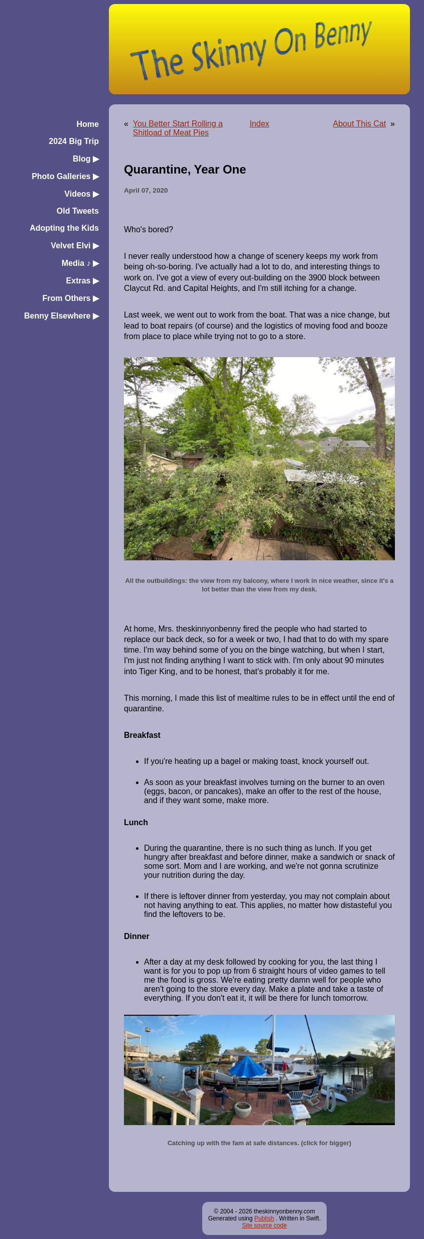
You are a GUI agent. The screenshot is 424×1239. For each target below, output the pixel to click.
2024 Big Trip (74, 141)
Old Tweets (78, 211)
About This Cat (359, 123)
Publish (264, 1218)
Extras (82, 280)
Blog (86, 158)
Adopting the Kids (64, 228)
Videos (81, 194)
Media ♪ (80, 263)
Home (88, 124)
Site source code (264, 1225)
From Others (70, 298)
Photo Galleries (65, 176)
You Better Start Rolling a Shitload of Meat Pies (178, 128)
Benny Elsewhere (61, 316)
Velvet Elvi (75, 245)
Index (259, 123)
